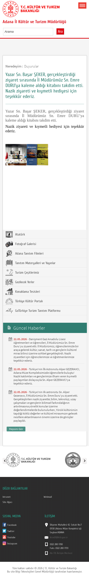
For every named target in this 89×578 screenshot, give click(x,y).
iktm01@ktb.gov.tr (59, 537)
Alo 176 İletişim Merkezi (61, 553)
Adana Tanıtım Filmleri (24, 253)
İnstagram (12, 543)
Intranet (7, 497)
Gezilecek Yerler (19, 282)
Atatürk (15, 234)
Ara (60, 31)
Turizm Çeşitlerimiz (22, 272)
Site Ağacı (7, 502)
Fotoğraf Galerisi (20, 243)
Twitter (10, 531)
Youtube (11, 537)
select (54, 31)
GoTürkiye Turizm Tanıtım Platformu (33, 310)
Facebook (12, 525)
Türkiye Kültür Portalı (24, 301)
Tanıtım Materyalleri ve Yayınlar (30, 263)
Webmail (48, 497)
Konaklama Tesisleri (22, 291)
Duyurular (31, 66)
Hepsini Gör (16, 429)
